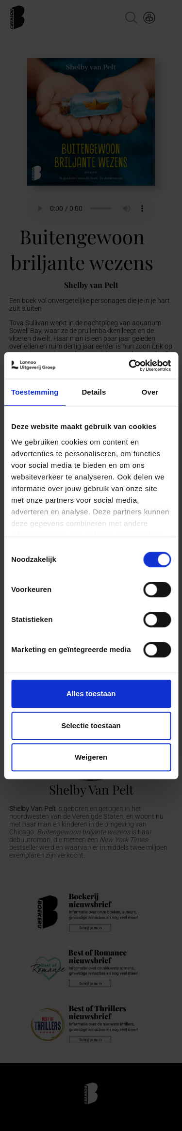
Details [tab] (94, 392)
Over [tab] (150, 392)
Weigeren (91, 757)
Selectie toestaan (91, 725)
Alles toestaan (91, 693)
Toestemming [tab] (35, 392)
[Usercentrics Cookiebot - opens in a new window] (129, 365)
